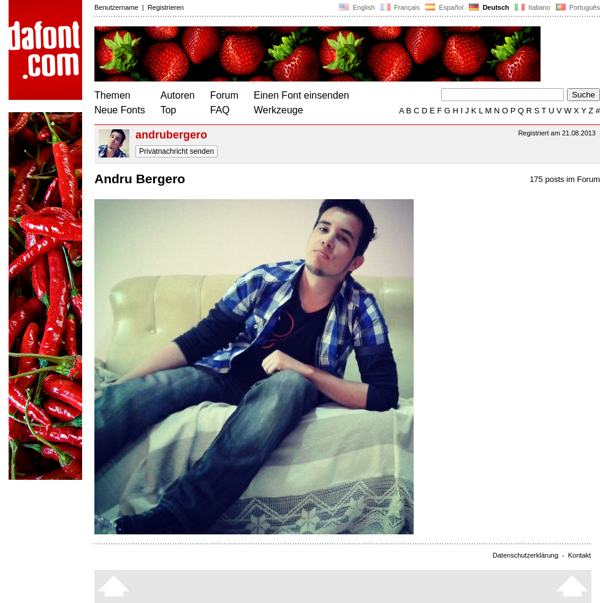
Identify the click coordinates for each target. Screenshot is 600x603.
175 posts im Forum (565, 179)
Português (577, 7)
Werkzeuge (278, 110)
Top (169, 110)
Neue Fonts (119, 110)
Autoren (178, 95)
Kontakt (579, 555)
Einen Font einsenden (301, 95)
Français (400, 7)
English (356, 7)
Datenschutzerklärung (525, 555)
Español (444, 7)
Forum (224, 95)
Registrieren (166, 7)
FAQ (220, 110)
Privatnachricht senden (176, 151)
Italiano (532, 7)
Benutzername (116, 7)
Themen (112, 95)
